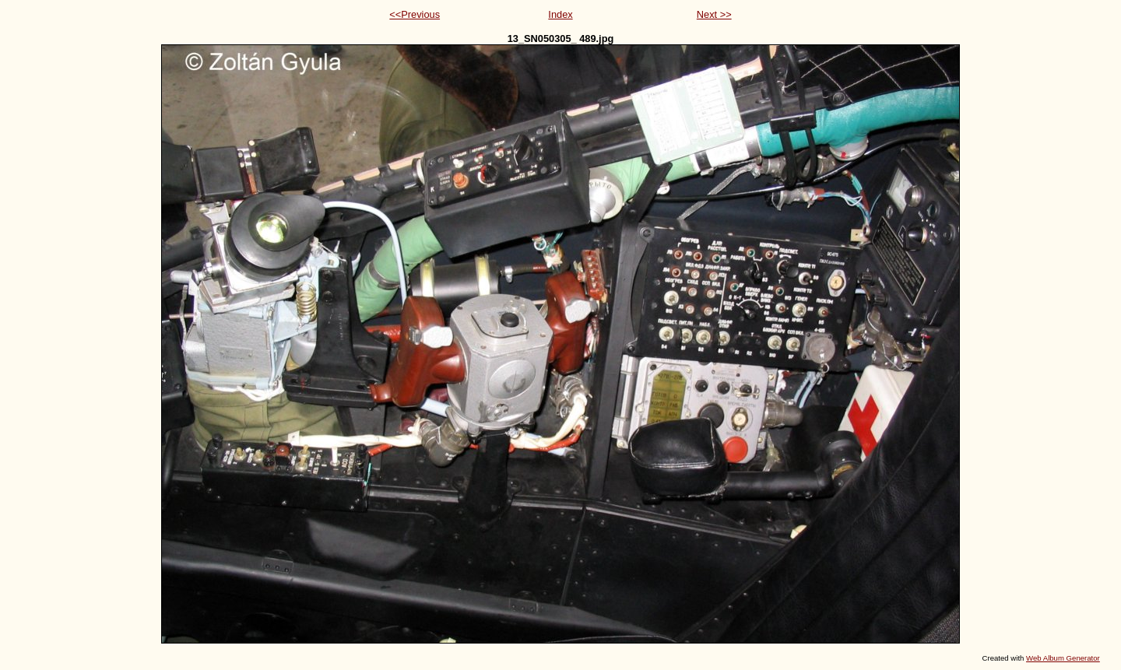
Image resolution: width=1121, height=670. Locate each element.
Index (560, 14)
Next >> (714, 14)
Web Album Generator (1063, 658)
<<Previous (414, 14)
